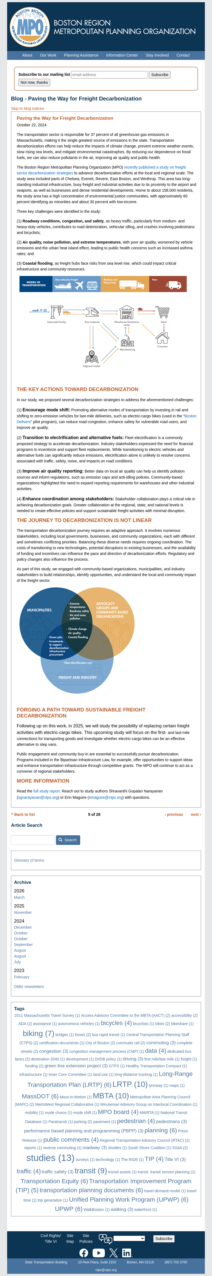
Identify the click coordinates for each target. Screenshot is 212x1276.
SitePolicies (86, 1238)
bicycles (116, 1023)
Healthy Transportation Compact (156, 1066)
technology (108, 1159)
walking (122, 1209)
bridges (64, 1034)
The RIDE (132, 1159)
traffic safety (57, 1171)
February (21, 977)
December (23, 927)
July (17, 962)
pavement (104, 1121)
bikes (162, 1023)
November (23, 912)
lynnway (159, 1085)
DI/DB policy (108, 1059)
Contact (183, 55)
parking (83, 1121)
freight (189, 1059)
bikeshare (182, 1023)
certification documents (61, 1043)
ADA (25, 1023)
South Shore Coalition (149, 1148)
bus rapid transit (108, 1034)
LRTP (130, 1084)
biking (38, 1033)
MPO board (118, 1112)
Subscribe (163, 1238)
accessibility (184, 1015)
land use (103, 1074)
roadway (95, 1147)
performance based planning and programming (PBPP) (84, 1130)
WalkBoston (96, 1209)
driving (133, 1059)
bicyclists (143, 1023)
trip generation (53, 1200)
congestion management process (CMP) (106, 1051)
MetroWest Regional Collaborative (67, 1104)
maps (177, 1085)
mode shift (85, 1112)
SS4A (180, 1148)
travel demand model (165, 1191)
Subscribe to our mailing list (44, 74)
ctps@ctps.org (106, 1270)
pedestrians (171, 1121)
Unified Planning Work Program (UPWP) (128, 1199)
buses (83, 1034)
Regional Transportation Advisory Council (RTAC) (144, 1140)
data (155, 1050)
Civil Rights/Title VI (51, 1238)
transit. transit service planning (166, 1172)
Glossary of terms (29, 860)
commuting (161, 1042)
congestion (53, 1051)
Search (67, 840)
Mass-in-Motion (76, 1097)
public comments (71, 1139)
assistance (45, 1023)
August (20, 950)
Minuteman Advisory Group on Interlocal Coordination (148, 1104)
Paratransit (61, 1121)
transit (91, 1170)
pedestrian (136, 1121)
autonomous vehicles (79, 1023)
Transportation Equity (54, 1181)
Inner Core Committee (70, 1074)
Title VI (175, 1159)
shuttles (117, 1148)
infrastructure (33, 1074)
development (80, 1059)
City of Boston (100, 1043)
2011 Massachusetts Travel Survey (47, 1015)
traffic (29, 1171)
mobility (34, 1112)
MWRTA (150, 1112)
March (19, 897)
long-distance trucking (136, 1074)
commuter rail (130, 1043)
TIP (154, 1158)
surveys (85, 1159)
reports (33, 1148)
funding (34, 1066)
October (21, 933)
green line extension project (76, 1065)
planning (160, 1130)
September (23, 944)
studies (50, 1158)
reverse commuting (62, 1148)
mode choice (58, 1112)
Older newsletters (29, 986)
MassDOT (40, 1096)
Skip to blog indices (27, 108)
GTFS (117, 1066)
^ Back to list (23, 814)
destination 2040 (48, 1059)
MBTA (111, 1095)
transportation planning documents (91, 1190)
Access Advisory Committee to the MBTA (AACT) (125, 1015)
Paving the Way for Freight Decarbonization (65, 118)
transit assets (122, 1172)
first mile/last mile (162, 1059)
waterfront (145, 1209)
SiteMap (70, 1238)
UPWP (68, 1208)
